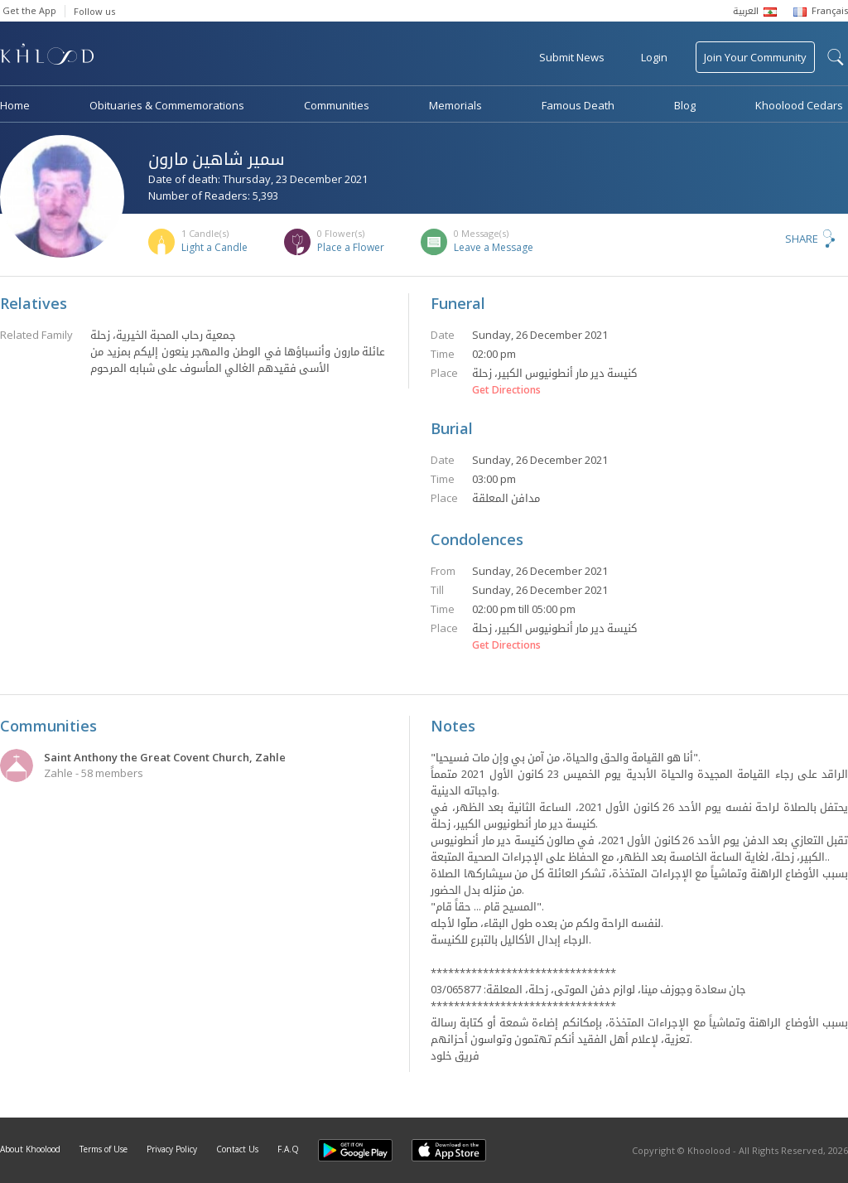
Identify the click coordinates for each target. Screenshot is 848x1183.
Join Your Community (755, 57)
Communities (336, 105)
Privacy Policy (172, 1149)
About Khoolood (30, 1149)
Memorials (455, 105)
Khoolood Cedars (799, 105)
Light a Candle (214, 247)
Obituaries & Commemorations (166, 105)
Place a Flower (350, 247)
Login (654, 57)
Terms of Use (104, 1149)
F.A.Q (288, 1149)
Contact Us (237, 1149)
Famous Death (578, 105)
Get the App (29, 10)
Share (801, 238)
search (835, 57)
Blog (685, 105)
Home (15, 105)
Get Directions (506, 390)
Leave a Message (493, 247)
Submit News (572, 57)
